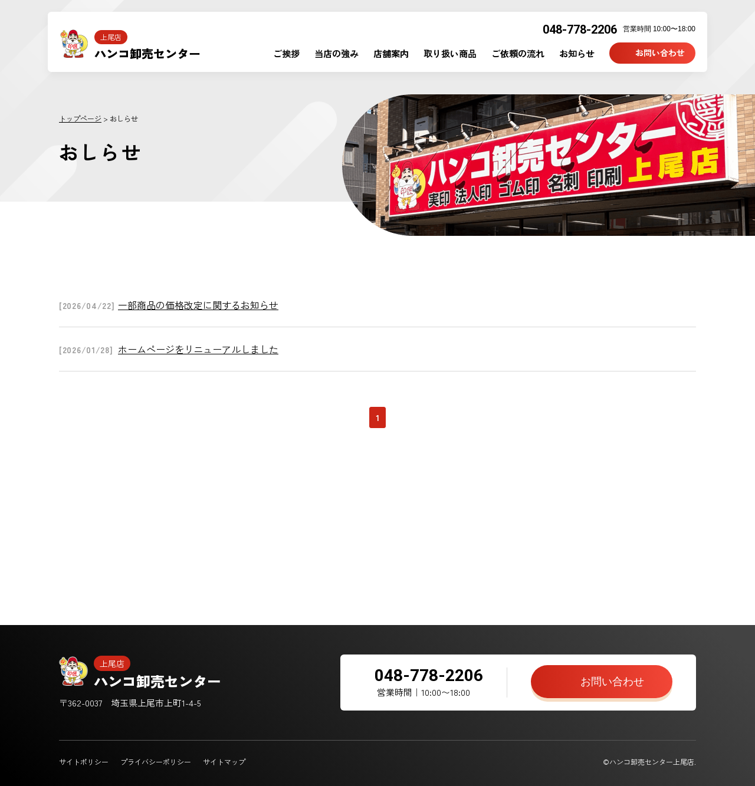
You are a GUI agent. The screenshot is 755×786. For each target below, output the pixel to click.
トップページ (80, 118)
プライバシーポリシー (155, 762)
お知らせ (577, 53)
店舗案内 (391, 53)
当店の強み (336, 53)
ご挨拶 (286, 53)
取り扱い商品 (450, 53)
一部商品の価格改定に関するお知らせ (198, 305)
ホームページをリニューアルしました (198, 349)
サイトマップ (224, 762)
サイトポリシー (84, 762)
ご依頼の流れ (517, 53)
